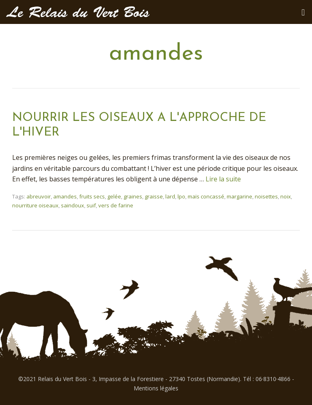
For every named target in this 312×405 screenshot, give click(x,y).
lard (170, 196)
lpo (181, 196)
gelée (114, 196)
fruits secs (92, 196)
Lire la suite (223, 178)
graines (133, 196)
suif (91, 205)
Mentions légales (156, 388)
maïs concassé (206, 196)
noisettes (266, 196)
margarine (239, 196)
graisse (154, 196)
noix (285, 196)
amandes (65, 196)
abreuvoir (38, 196)
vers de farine (115, 205)
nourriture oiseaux (35, 205)
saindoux (72, 205)
